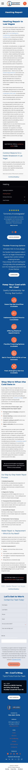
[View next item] (15, 232)
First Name (4, 605)
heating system (7, 37)
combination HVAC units (9, 93)
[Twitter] (20, 754)
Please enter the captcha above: (9, 637)
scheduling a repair (21, 441)
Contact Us (14, 747)
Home (14, 733)
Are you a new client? (7, 623)
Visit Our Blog (13, 697)
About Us (14, 735)
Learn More (14, 274)
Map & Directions (14, 726)
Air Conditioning (14, 738)
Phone (3, 614)
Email (3, 619)
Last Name (4, 609)
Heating (14, 741)
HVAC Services (14, 744)
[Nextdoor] (17, 754)
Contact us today (18, 398)
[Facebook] (11, 754)
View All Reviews (14, 237)
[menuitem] (14, 190)
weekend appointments (9, 72)
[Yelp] (14, 754)
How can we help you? (7, 628)
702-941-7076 (14, 715)
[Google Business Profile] (8, 754)
